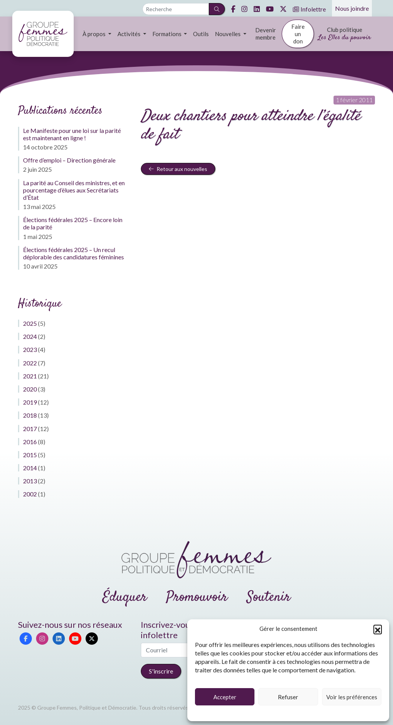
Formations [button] (167, 33)
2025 (30, 323)
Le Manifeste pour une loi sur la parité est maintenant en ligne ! (72, 134)
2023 (30, 349)
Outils (201, 33)
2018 (30, 415)
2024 (30, 336)
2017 (30, 428)
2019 (30, 402)
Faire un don (298, 34)
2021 (30, 376)
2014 (30, 467)
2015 (30, 454)
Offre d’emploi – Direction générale (69, 160)
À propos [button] (95, 33)
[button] (377, 629)
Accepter (224, 696)
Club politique (344, 34)
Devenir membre (265, 34)
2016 (30, 441)
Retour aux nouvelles (178, 169)
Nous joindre (352, 8)
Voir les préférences (351, 696)
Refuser (288, 696)
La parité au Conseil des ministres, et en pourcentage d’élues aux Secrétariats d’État (74, 190)
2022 (30, 363)
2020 (30, 389)
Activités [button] (129, 33)
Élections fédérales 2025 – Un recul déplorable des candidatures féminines (73, 253)
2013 (30, 480)
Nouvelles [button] (228, 33)
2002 (30, 494)
